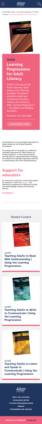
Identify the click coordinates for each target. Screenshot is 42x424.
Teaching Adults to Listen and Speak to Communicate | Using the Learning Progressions (20, 368)
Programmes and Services (21, 409)
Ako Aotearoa (21, 390)
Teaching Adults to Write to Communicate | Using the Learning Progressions (20, 314)
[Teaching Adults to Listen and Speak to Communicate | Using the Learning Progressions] (21, 343)
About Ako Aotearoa (21, 397)
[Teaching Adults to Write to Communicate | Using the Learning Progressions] (21, 289)
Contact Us (31, 420)
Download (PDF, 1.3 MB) (19, 124)
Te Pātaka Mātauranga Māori (21, 403)
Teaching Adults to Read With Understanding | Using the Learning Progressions (20, 260)
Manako (25, 182)
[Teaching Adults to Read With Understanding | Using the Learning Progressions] (21, 235)
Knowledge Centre (8, 12)
